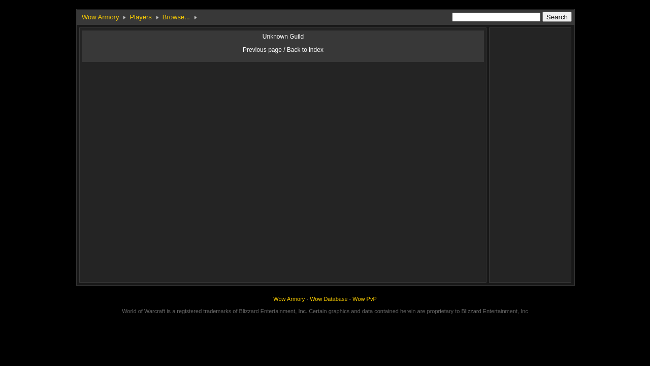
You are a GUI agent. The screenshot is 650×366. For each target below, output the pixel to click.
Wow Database (328, 299)
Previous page (262, 49)
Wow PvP (364, 299)
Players (140, 17)
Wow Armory (100, 17)
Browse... (176, 17)
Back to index (305, 49)
